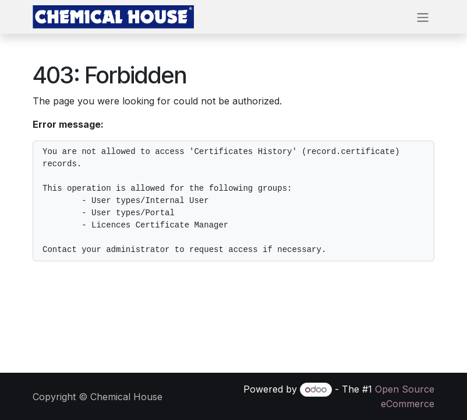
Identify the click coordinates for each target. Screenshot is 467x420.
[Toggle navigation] (422, 17)
